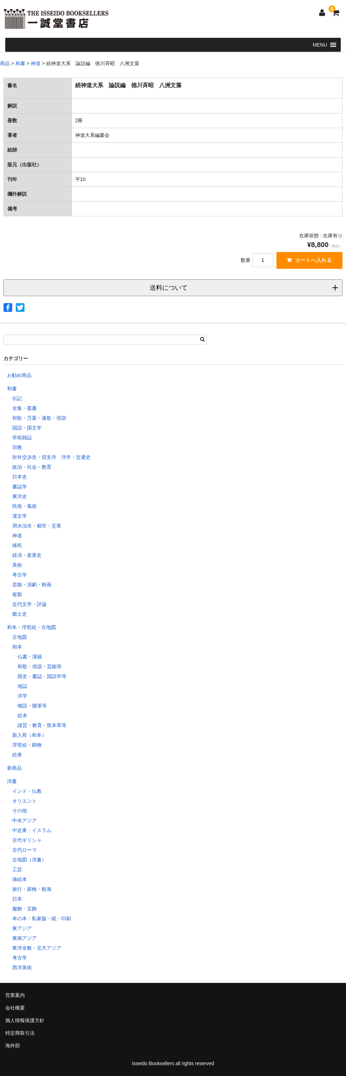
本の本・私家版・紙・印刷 (41, 918)
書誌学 (19, 486)
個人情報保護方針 (24, 1020)
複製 (17, 594)
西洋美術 (22, 967)
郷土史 (19, 614)
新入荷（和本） (29, 735)
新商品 (14, 768)
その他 (19, 810)
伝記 (17, 398)
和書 (12, 388)
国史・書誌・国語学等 (41, 676)
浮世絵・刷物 (27, 745)
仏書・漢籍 (29, 656)
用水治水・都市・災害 (36, 526)
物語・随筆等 (32, 705)
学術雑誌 (22, 437)
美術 (17, 565)
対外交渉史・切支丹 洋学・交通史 (51, 457)
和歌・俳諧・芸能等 (39, 666)
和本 (17, 647)
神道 (17, 535)
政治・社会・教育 (31, 467)
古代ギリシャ (27, 840)
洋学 (22, 696)
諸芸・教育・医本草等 (41, 725)
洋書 (12, 781)
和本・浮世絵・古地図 (31, 627)
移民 (17, 545)
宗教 (17, 447)
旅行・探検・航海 (31, 889)
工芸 (17, 869)
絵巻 (17, 754)
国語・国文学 (27, 428)
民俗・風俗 (24, 506)
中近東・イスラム (31, 830)
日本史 (19, 477)
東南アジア (24, 938)
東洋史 (19, 496)
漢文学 (19, 516)
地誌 (22, 686)
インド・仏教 (27, 791)
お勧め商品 (19, 375)
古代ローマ (24, 850)
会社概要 (15, 1008)
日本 (17, 899)
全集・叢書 (24, 408)
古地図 (19, 637)
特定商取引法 (20, 1033)
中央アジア (24, 820)
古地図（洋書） (29, 859)
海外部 (12, 1045)
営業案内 (15, 995)
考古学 (19, 575)
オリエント (24, 801)
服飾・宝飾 (24, 908)
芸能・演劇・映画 (31, 584)
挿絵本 (19, 879)
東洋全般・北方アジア (36, 948)
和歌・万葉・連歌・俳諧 (39, 418)
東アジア (22, 928)
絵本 (22, 715)
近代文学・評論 (29, 604)
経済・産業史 (27, 555)
